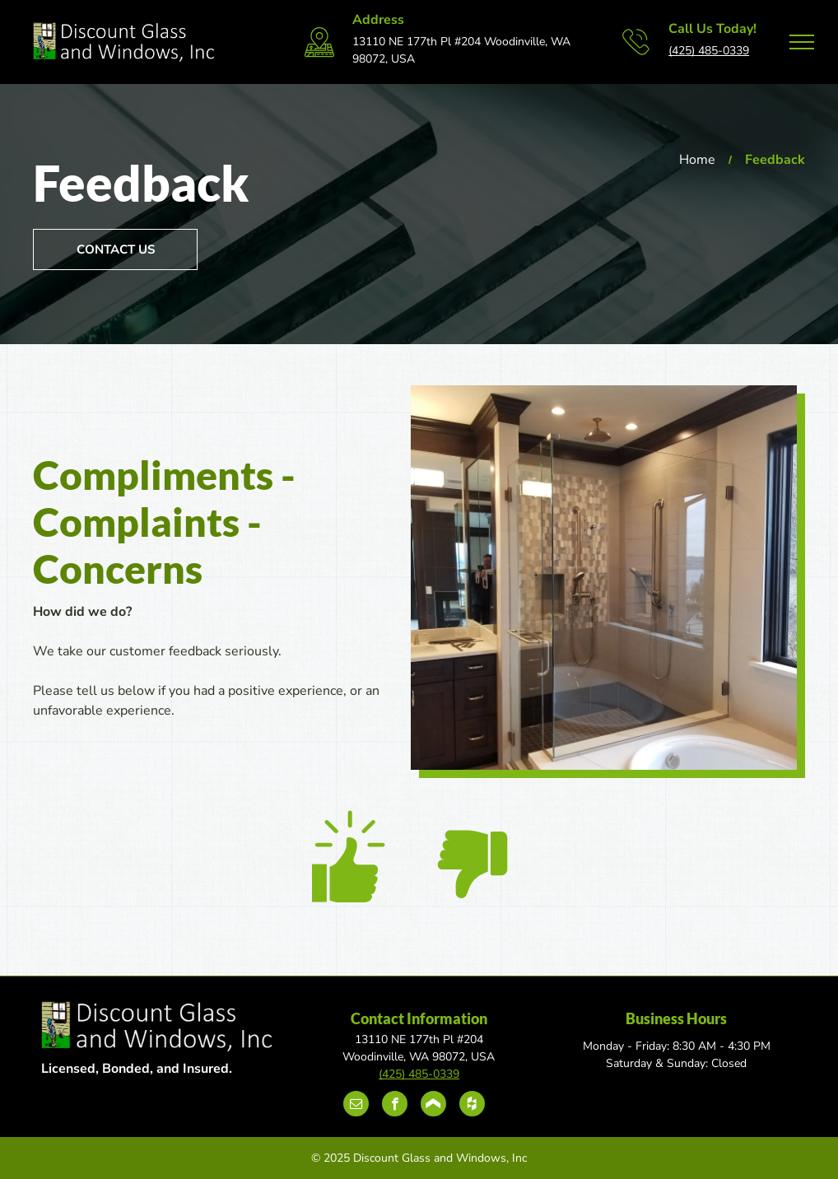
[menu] (801, 42)
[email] (356, 1106)
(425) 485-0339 (708, 50)
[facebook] (394, 1106)
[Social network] (433, 1106)
